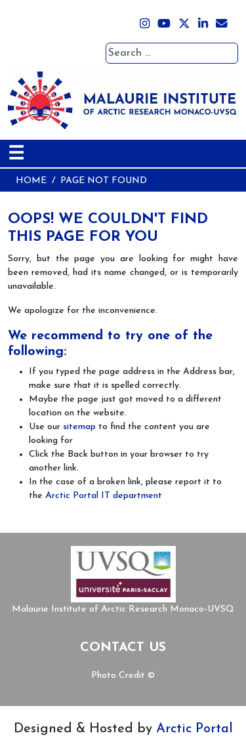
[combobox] (172, 53)
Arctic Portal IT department (103, 496)
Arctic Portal (194, 729)
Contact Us (123, 647)
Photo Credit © (123, 675)
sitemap (79, 427)
